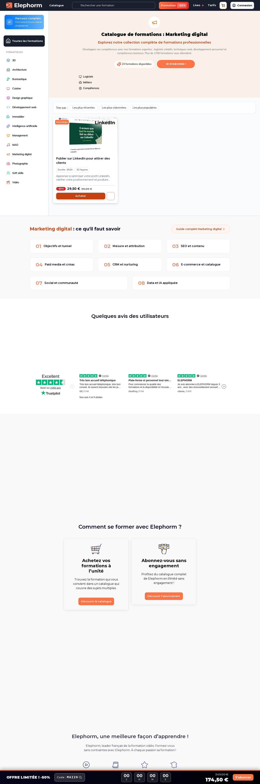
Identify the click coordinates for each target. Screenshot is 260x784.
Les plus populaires (144, 106)
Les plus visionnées (114, 106)
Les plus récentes (83, 106)
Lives (198, 5)
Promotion (174, 5)
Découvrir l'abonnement (164, 595)
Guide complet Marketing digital (199, 228)
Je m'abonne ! (176, 63)
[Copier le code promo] (69, 777)
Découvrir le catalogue (96, 600)
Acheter (80, 195)
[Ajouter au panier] (111, 195)
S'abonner (239, 777)
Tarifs (212, 5)
